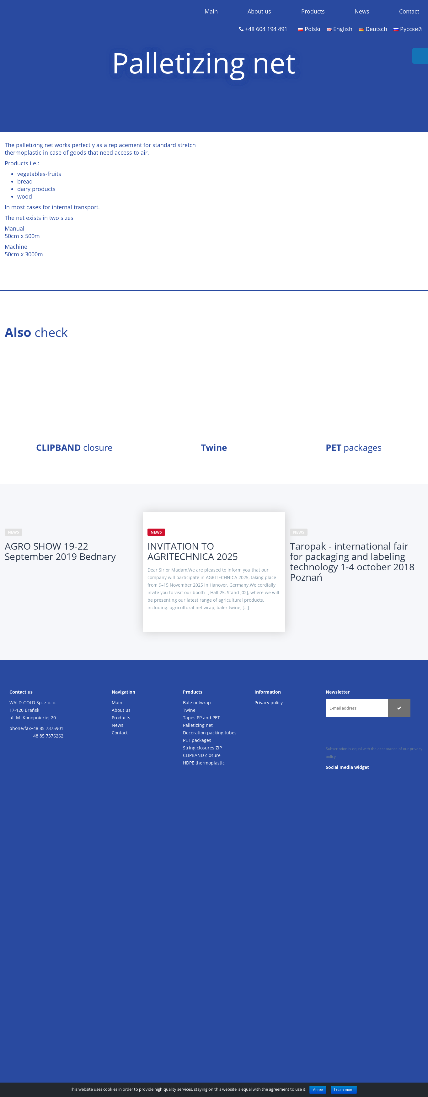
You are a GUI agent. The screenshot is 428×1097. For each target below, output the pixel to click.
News (362, 11)
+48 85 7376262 (47, 736)
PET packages (197, 740)
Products (313, 11)
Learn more (343, 1090)
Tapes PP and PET (201, 718)
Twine (189, 710)
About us (259, 11)
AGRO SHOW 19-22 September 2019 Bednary (60, 551)
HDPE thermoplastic (204, 763)
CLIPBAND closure (202, 755)
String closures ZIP (202, 748)
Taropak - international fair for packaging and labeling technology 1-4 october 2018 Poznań (352, 561)
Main (211, 11)
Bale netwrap (197, 703)
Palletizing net (198, 725)
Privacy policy (268, 703)
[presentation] (373, 732)
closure (74, 447)
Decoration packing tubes (210, 733)
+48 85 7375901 (47, 728)
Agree (318, 1090)
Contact (409, 11)
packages (354, 447)
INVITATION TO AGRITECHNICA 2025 (192, 551)
